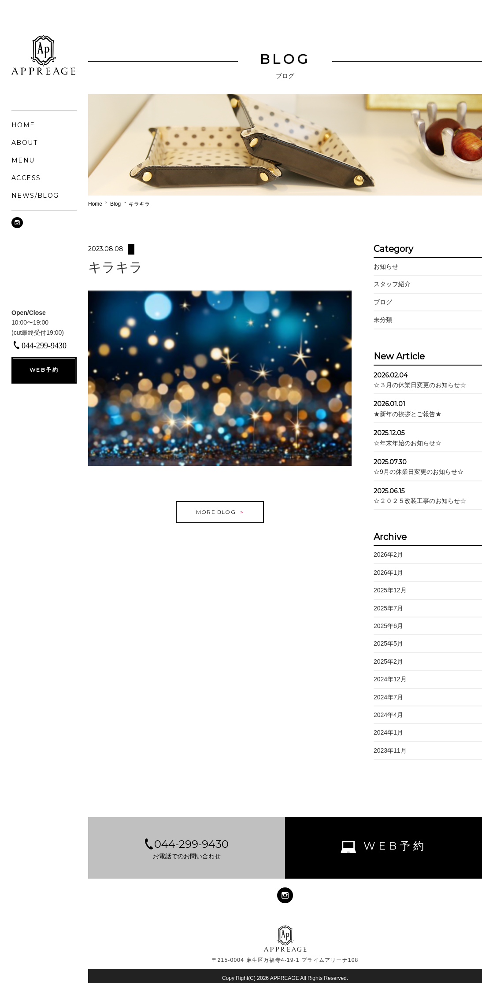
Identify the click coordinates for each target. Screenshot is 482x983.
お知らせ (386, 266)
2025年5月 (388, 643)
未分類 (383, 319)
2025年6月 (388, 625)
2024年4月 (388, 714)
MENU (23, 160)
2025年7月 (388, 608)
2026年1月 (388, 572)
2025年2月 (388, 661)
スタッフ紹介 (392, 284)
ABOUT (24, 143)
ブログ (383, 302)
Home (95, 204)
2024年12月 (390, 679)
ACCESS (26, 178)
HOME (23, 125)
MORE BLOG (216, 518)
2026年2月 (388, 554)
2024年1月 (388, 732)
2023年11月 (390, 750)
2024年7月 (388, 697)
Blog (115, 204)
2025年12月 (390, 590)
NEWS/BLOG (35, 195)
